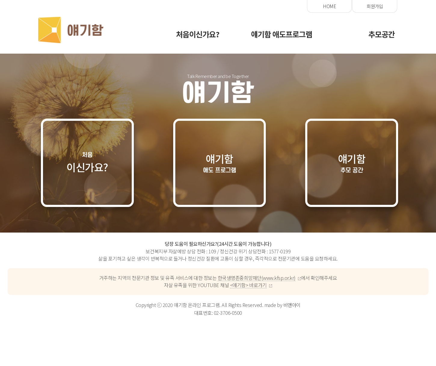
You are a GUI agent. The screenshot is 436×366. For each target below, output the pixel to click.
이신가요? (87, 163)
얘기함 (220, 163)
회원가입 (239, 6)
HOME (194, 6)
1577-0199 (280, 252)
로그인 (285, 6)
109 (212, 252)
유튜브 (376, 6)
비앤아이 (292, 306)
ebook (331, 6)
